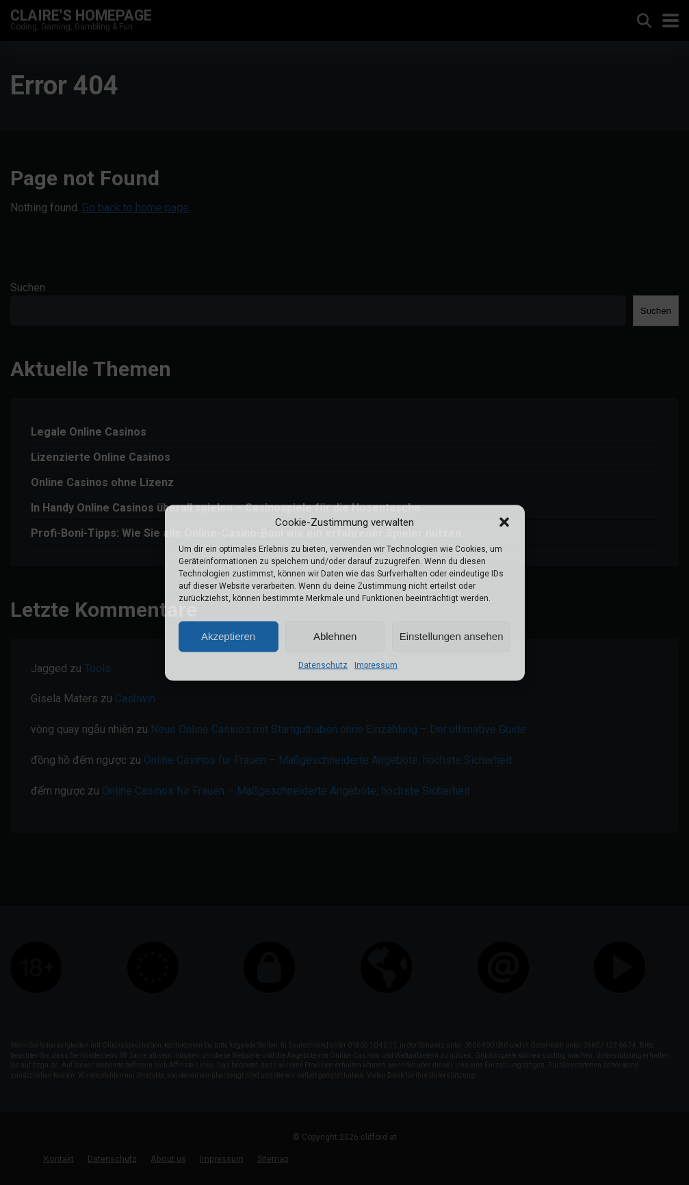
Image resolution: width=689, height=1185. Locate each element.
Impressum (376, 664)
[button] (504, 522)
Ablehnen (334, 636)
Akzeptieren (228, 636)
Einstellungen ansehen (452, 636)
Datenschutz (323, 664)
